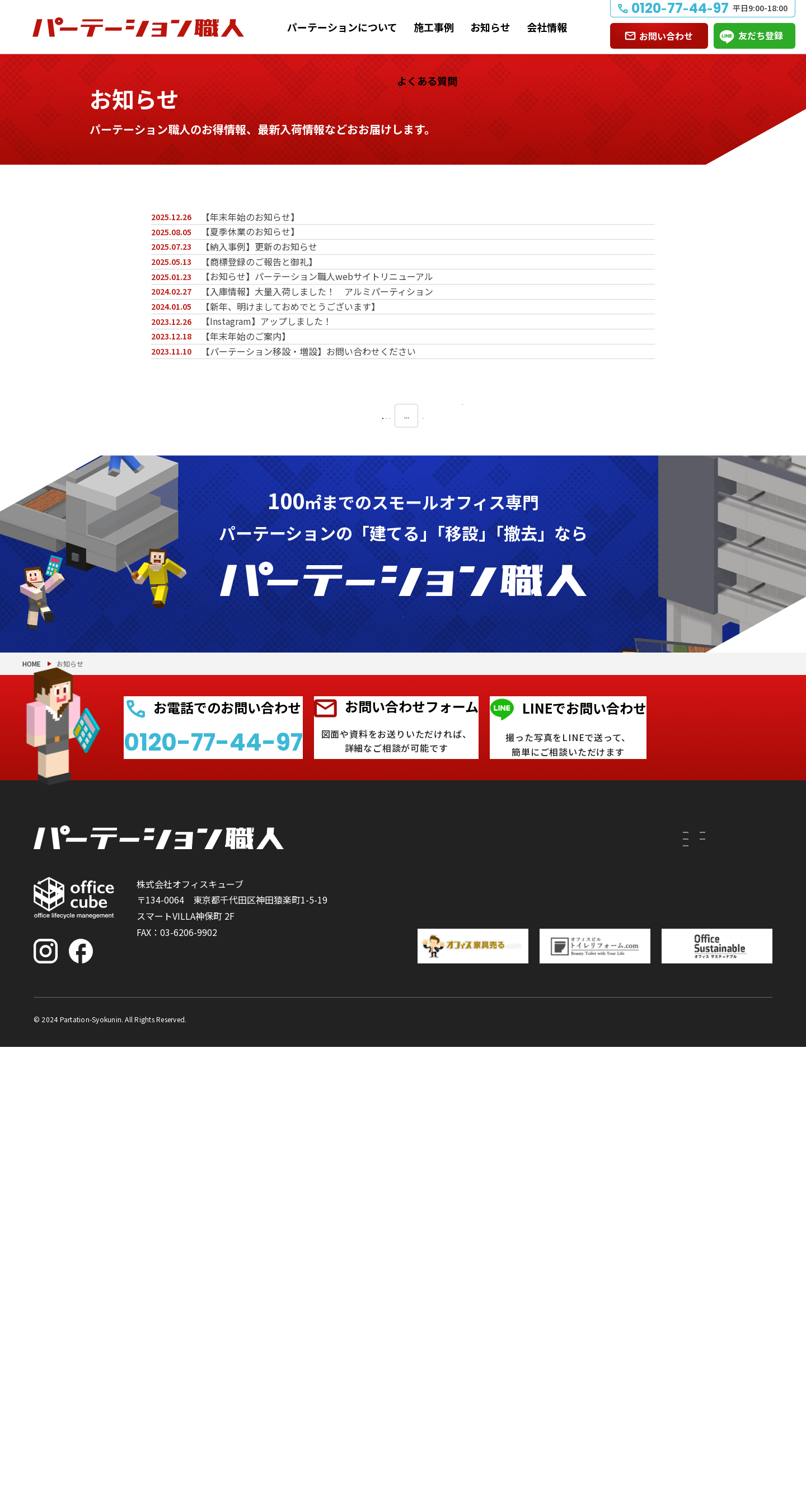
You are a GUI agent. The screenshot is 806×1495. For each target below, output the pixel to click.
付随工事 (490, 1295)
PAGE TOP (761, 1428)
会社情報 (547, 27)
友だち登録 (760, 35)
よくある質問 (427, 80)
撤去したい (423, 1335)
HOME (31, 1072)
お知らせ (490, 27)
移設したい (423, 1315)
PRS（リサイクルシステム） (530, 1315)
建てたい (419, 1295)
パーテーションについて (342, 27)
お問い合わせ (666, 36)
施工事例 (434, 27)
